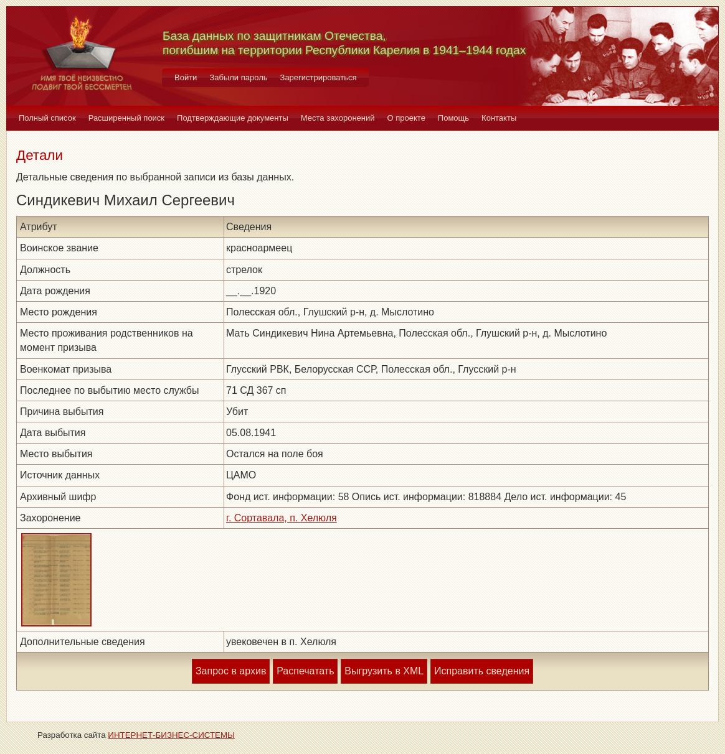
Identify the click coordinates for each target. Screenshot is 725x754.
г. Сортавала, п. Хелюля (281, 518)
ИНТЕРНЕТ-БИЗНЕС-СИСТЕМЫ (171, 735)
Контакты (498, 118)
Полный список (47, 118)
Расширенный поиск (126, 118)
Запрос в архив (231, 671)
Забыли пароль (238, 77)
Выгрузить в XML (384, 671)
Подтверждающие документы (232, 118)
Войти (185, 77)
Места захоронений (338, 118)
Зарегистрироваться (318, 77)
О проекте (406, 118)
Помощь (453, 118)
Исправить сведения (481, 671)
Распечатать (305, 671)
